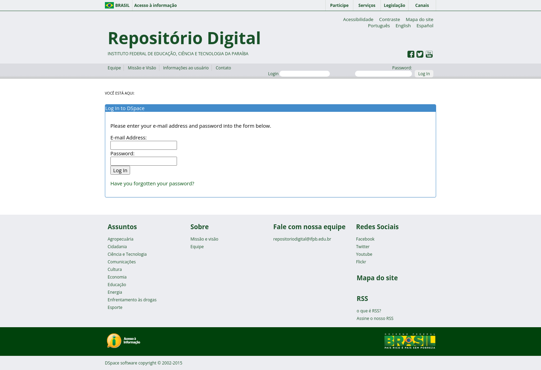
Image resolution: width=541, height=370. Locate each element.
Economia (117, 277)
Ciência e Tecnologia (127, 254)
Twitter (363, 247)
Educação (117, 285)
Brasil (122, 5)
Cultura (115, 269)
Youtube (364, 254)
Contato (223, 68)
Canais (422, 5)
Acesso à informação (155, 5)
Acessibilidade (358, 19)
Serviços (366, 5)
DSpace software (121, 363)
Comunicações (122, 262)
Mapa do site (419, 19)
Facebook (365, 239)
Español (424, 25)
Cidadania (117, 247)
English (403, 25)
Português (379, 25)
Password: (383, 71)
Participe (339, 5)
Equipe (114, 68)
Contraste (389, 19)
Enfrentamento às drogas (132, 300)
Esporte (115, 307)
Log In (424, 74)
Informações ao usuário (186, 68)
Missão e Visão (142, 68)
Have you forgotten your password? (152, 183)
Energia (115, 292)
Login (299, 74)
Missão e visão (204, 239)
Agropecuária (121, 239)
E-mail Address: (128, 137)
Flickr (361, 262)
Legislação (394, 5)
